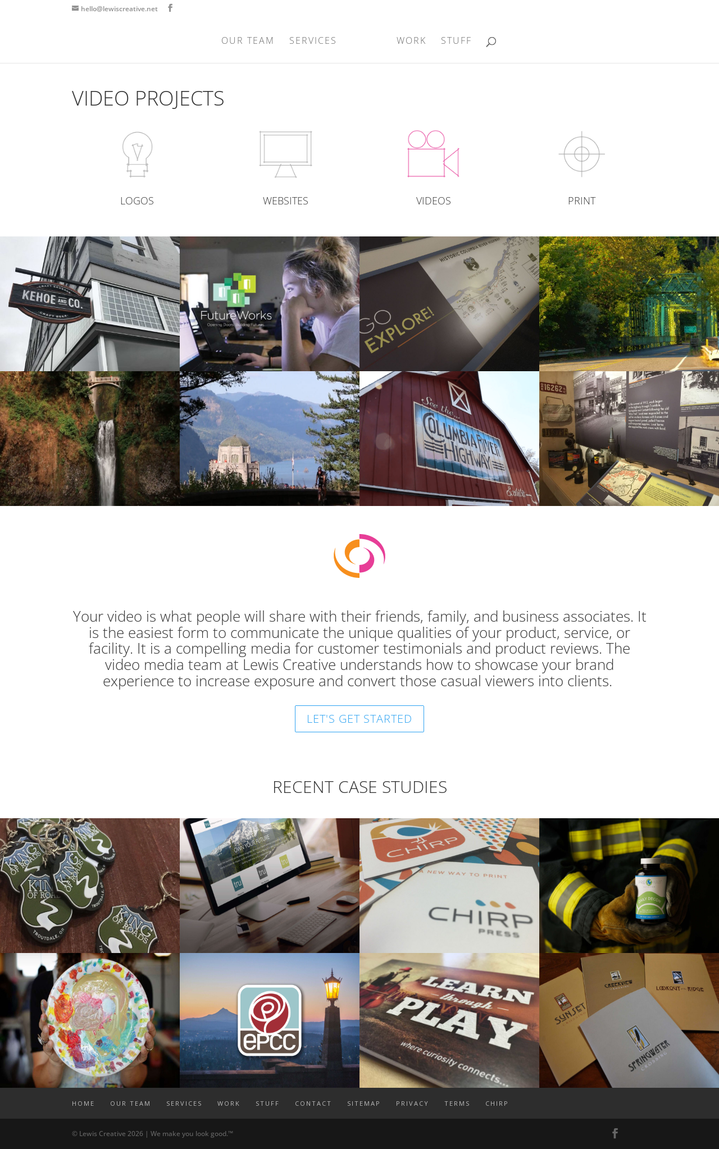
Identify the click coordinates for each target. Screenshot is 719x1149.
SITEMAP (364, 1103)
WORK (408, 42)
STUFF (453, 42)
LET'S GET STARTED (359, 718)
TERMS (457, 1103)
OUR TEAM (251, 42)
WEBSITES (285, 200)
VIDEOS (433, 200)
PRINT (581, 200)
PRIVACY (412, 1103)
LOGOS (137, 200)
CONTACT (313, 1103)
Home (83, 1103)
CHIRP (497, 1103)
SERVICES (316, 42)
